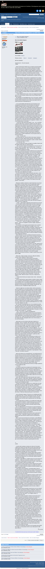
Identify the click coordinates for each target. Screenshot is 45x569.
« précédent (38, 29)
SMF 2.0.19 (32, 562)
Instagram (35, 58)
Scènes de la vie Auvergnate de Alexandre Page (11, 555)
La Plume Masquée (29, 546)
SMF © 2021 (36, 562)
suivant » (42, 29)
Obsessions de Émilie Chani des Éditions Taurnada (11, 552)
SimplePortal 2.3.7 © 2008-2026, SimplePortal (22, 568)
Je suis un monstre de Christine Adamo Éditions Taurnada (12, 546)
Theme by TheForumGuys (40, 564)
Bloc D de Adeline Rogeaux (23, 36)
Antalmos (23, 555)
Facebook (30, 58)
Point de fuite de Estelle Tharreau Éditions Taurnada (11, 558)
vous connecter (14, 14)
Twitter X (25, 58)
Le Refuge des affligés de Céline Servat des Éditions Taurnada (13, 549)
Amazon (22, 55)
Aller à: (26, 540)
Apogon (5, 36)
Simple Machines (41, 562)
